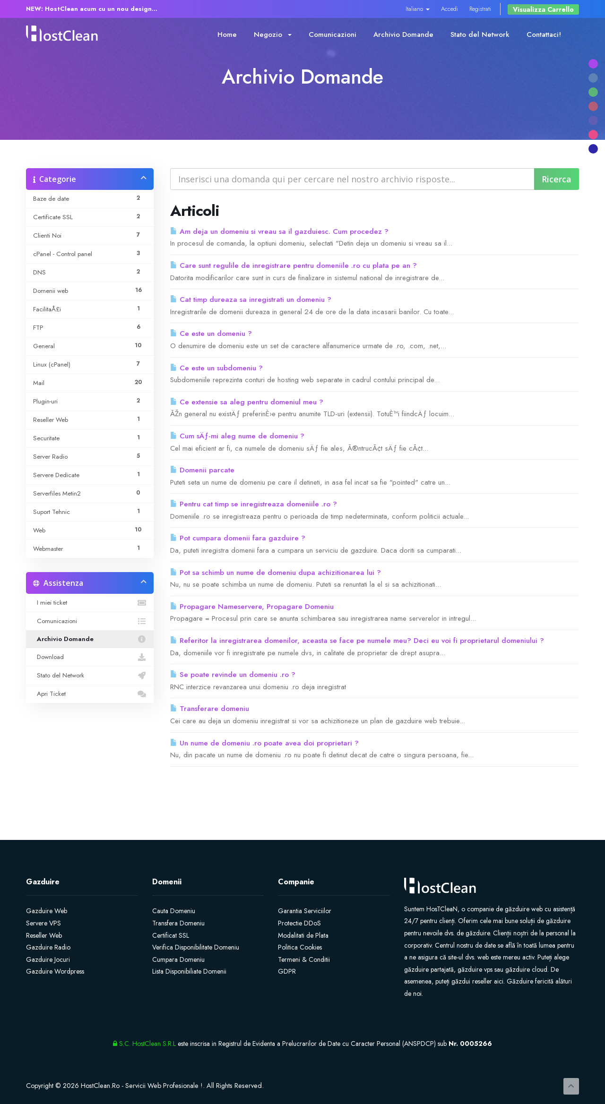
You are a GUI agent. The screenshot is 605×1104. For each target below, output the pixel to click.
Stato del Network (480, 34)
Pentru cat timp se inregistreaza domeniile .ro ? (253, 504)
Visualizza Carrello (543, 9)
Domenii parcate (202, 470)
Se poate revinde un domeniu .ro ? (232, 674)
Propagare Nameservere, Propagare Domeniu (252, 606)
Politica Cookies (300, 947)
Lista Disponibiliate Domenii (189, 971)
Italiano (418, 8)
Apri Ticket (90, 694)
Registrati (480, 8)
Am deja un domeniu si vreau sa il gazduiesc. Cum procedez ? (279, 231)
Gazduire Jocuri (48, 959)
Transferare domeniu (209, 708)
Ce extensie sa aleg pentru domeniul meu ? (246, 402)
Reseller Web (44, 935)
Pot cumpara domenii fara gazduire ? (237, 538)
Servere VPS (43, 923)
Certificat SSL (170, 935)
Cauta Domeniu (173, 911)
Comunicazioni (332, 34)
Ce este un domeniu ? (211, 333)
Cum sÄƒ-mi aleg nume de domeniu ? (237, 436)
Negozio (273, 34)
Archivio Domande (403, 34)
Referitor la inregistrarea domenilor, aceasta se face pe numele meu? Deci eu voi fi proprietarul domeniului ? (357, 640)
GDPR (287, 971)
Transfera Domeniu (178, 923)
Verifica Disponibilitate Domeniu (195, 947)
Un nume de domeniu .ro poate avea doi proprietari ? (264, 743)
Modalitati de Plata (303, 935)
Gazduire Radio (48, 947)
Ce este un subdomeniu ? (216, 368)
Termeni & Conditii (304, 959)
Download (90, 657)
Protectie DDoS (299, 923)
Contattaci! (544, 34)
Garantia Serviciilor (304, 911)
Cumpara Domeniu (178, 959)
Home (227, 34)
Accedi (449, 8)
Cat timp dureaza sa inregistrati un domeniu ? (250, 299)
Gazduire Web (46, 911)
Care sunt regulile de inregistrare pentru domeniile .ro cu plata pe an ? (293, 265)
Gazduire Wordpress (55, 971)
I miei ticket (90, 602)
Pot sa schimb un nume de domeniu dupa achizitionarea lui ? (275, 572)
